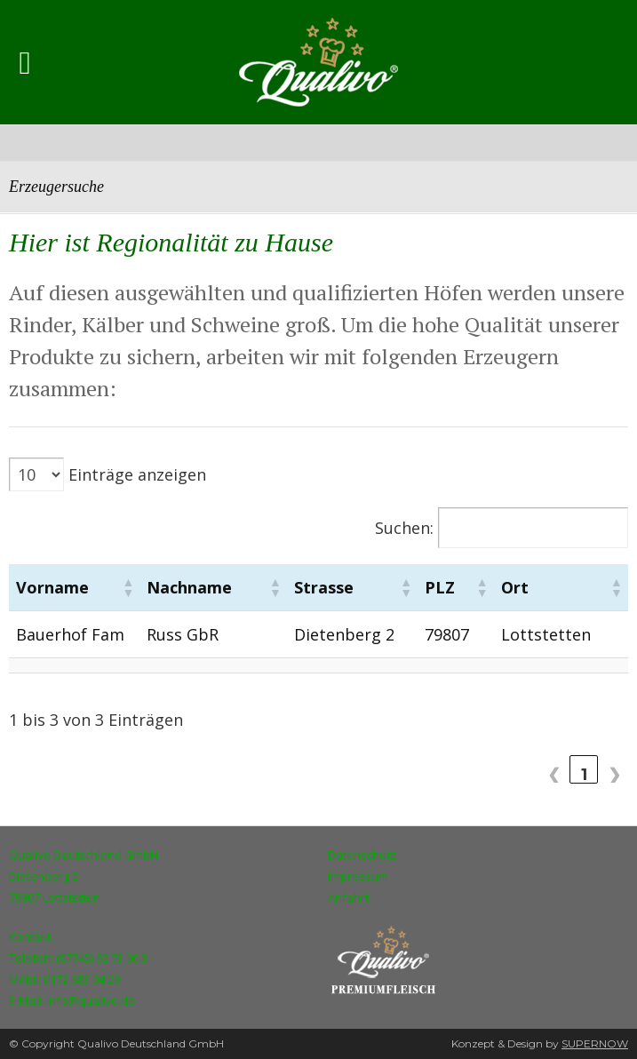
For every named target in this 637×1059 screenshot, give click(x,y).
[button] (144, 587)
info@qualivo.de (90, 1000)
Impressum (358, 876)
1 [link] (584, 774)
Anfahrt (348, 897)
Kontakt (30, 936)
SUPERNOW (594, 1043)
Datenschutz (362, 855)
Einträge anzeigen (137, 474)
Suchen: (404, 527)
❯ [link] (614, 774)
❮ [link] (554, 774)
